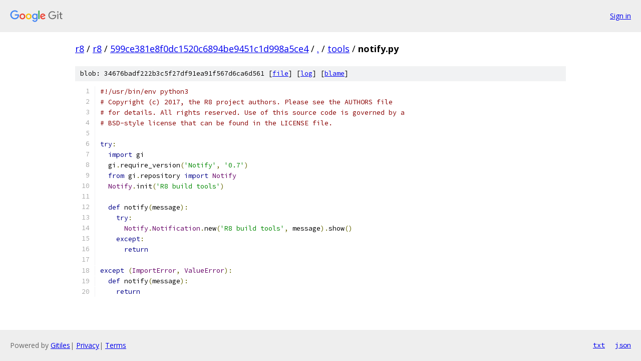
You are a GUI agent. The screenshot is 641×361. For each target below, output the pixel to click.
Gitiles (60, 345)
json (623, 344)
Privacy (87, 345)
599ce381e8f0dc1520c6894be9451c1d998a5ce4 (209, 49)
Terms (115, 345)
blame (335, 73)
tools (339, 49)
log (306, 73)
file (280, 73)
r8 (79, 49)
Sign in (620, 16)
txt (599, 344)
